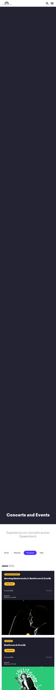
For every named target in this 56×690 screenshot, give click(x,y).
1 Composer (30, 553)
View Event (9, 584)
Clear (42, 553)
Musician (17, 553)
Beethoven (7, 597)
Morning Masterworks (12, 574)
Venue (6, 553)
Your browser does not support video (28, 265)
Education (9, 641)
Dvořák (14, 597)
